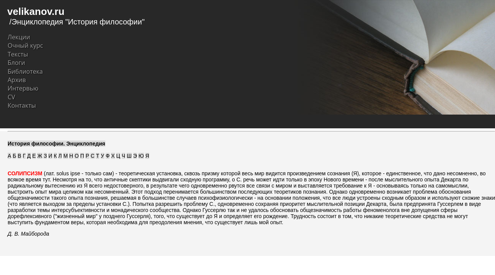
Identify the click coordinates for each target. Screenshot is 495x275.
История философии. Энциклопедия (56, 144)
